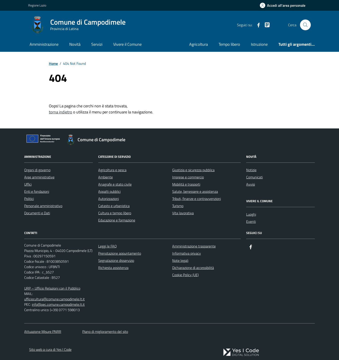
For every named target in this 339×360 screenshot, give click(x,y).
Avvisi (250, 184)
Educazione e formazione (116, 220)
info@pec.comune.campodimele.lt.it (58, 304)
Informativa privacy (186, 253)
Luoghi (251, 214)
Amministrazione (44, 44)
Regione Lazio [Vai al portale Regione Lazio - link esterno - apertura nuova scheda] (37, 5)
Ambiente (105, 177)
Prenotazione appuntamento (119, 253)
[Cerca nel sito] (305, 25)
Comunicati (254, 177)
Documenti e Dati (37, 213)
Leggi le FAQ (107, 246)
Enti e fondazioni (36, 191)
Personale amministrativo (43, 205)
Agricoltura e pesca (112, 170)
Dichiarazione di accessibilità (193, 267)
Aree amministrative (39, 177)
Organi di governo (37, 170)
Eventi (251, 221)
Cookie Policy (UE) (185, 275)
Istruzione (259, 44)
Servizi (96, 44)
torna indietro (60, 112)
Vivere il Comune (127, 44)
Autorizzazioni (108, 198)
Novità (74, 44)
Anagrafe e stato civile (115, 184)
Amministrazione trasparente (194, 246)
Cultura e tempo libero (114, 213)
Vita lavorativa (183, 213)
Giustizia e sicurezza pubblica (193, 170)
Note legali (180, 260)
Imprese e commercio (188, 177)
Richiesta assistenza (113, 267)
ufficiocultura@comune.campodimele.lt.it (54, 299)
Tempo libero (229, 44)
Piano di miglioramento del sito (105, 331)
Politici (29, 198)
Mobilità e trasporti (186, 184)
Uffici (28, 184)
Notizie (251, 170)
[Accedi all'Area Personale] (282, 5)
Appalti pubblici (109, 191)
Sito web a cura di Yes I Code (50, 349)
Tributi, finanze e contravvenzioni (196, 198)
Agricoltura (198, 44)
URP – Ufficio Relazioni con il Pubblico (52, 288)
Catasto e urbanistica (114, 205)
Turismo (177, 205)
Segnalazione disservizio (116, 260)
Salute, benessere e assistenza (195, 191)
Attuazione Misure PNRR (42, 331)
